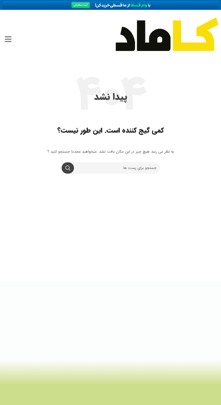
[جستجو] (110, 168)
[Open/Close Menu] (5, 39)
